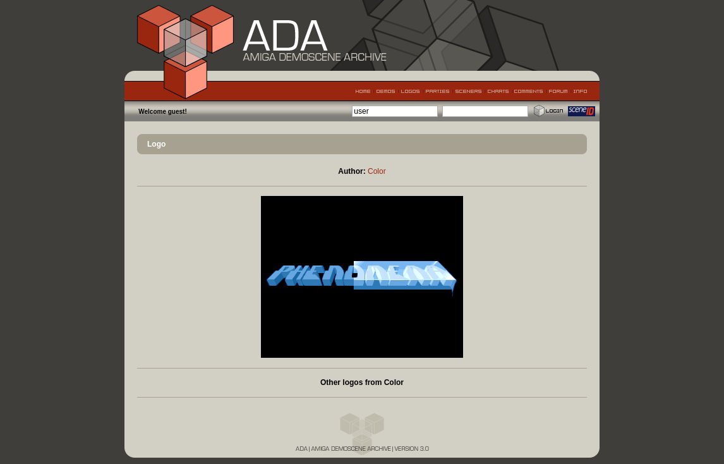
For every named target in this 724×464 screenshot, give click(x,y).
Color (377, 171)
